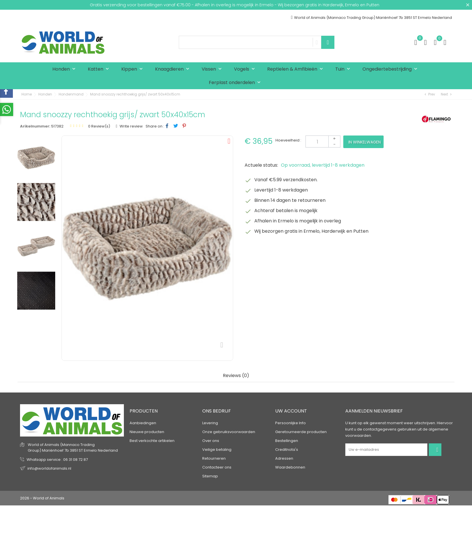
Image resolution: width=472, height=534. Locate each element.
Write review (131, 126)
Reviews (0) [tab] (236, 376)
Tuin (344, 69)
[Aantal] (323, 141)
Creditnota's (286, 449)
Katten (100, 69)
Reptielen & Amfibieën (296, 69)
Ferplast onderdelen (236, 82)
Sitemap (210, 476)
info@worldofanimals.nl (49, 468)
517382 (57, 126)
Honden (65, 69)
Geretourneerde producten (301, 432)
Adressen (284, 458)
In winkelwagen (364, 142)
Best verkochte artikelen (152, 440)
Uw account (291, 411)
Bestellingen (286, 440)
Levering (210, 423)
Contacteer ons (216, 467)
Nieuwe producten (147, 432)
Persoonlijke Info (290, 423)
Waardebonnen (290, 467)
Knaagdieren (173, 69)
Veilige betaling (216, 449)
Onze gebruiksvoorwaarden (228, 432)
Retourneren (214, 458)
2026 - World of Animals (42, 498)
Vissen (213, 69)
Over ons (210, 440)
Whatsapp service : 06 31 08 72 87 (57, 459)
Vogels (245, 69)
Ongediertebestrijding (391, 69)
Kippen (133, 69)
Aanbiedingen (143, 423)
